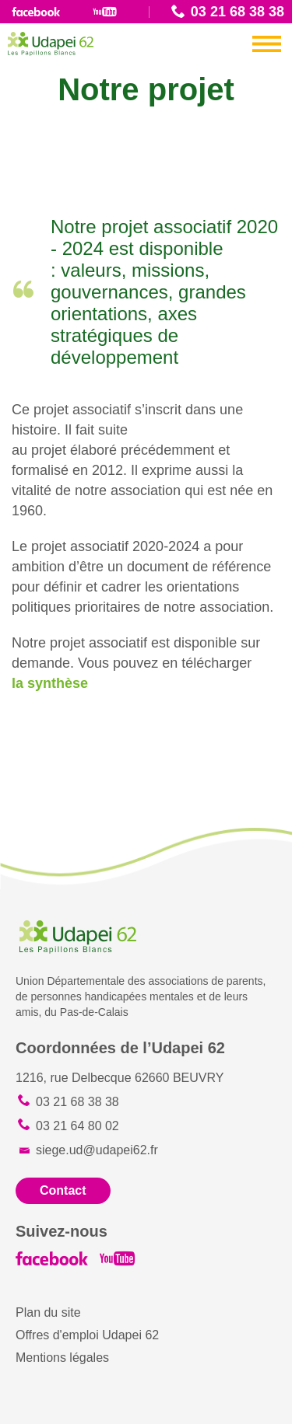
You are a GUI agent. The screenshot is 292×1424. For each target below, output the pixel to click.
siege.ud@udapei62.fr (97, 1150)
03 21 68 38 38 (237, 11)
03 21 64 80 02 (77, 1126)
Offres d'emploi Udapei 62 (87, 1335)
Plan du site (48, 1312)
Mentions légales (62, 1357)
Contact (63, 1190)
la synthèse (52, 683)
